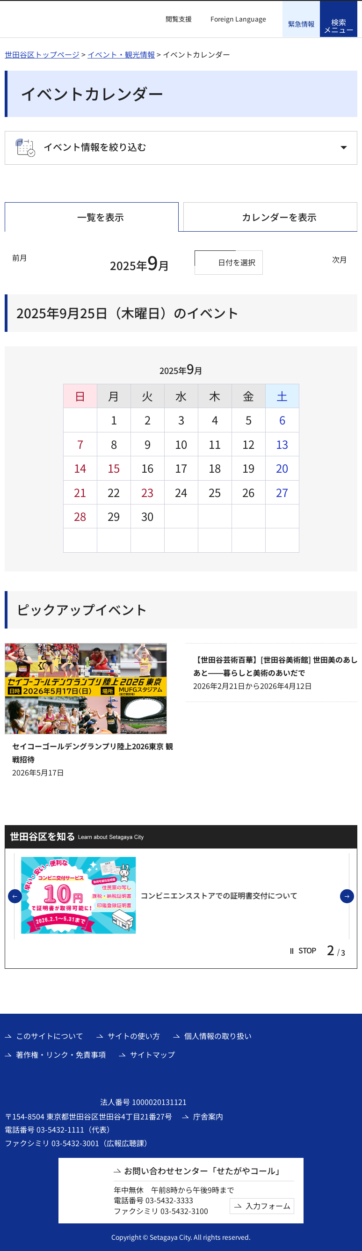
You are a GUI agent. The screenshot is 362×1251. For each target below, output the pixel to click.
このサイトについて (49, 1035)
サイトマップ (152, 1054)
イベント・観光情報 (121, 53)
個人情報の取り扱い (218, 1035)
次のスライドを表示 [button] (353, 896)
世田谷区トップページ (42, 53)
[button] (173, 19)
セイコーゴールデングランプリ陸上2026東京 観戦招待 (92, 752)
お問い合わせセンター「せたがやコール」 (204, 1170)
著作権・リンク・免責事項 (61, 1054)
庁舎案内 (208, 1116)
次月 (339, 258)
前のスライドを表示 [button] (21, 896)
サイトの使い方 (134, 1035)
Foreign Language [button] (238, 18)
